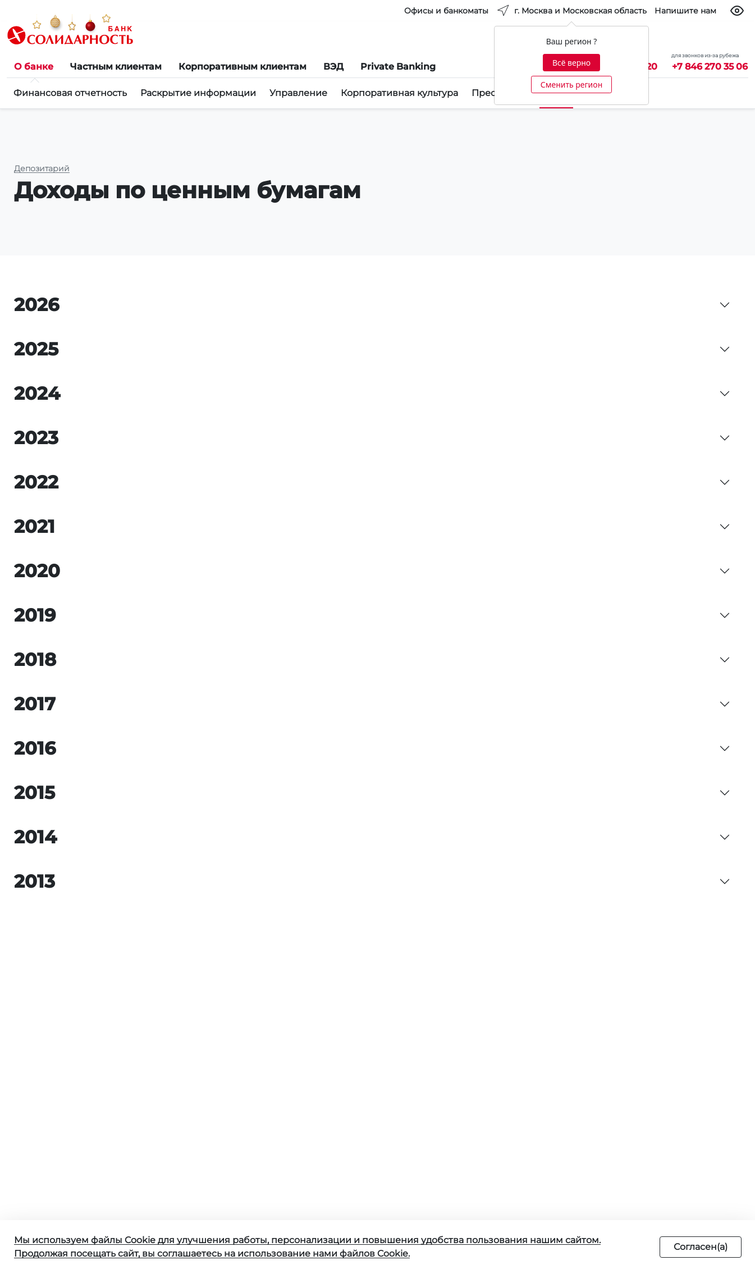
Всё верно (571, 62)
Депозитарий (42, 168)
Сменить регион (571, 84)
